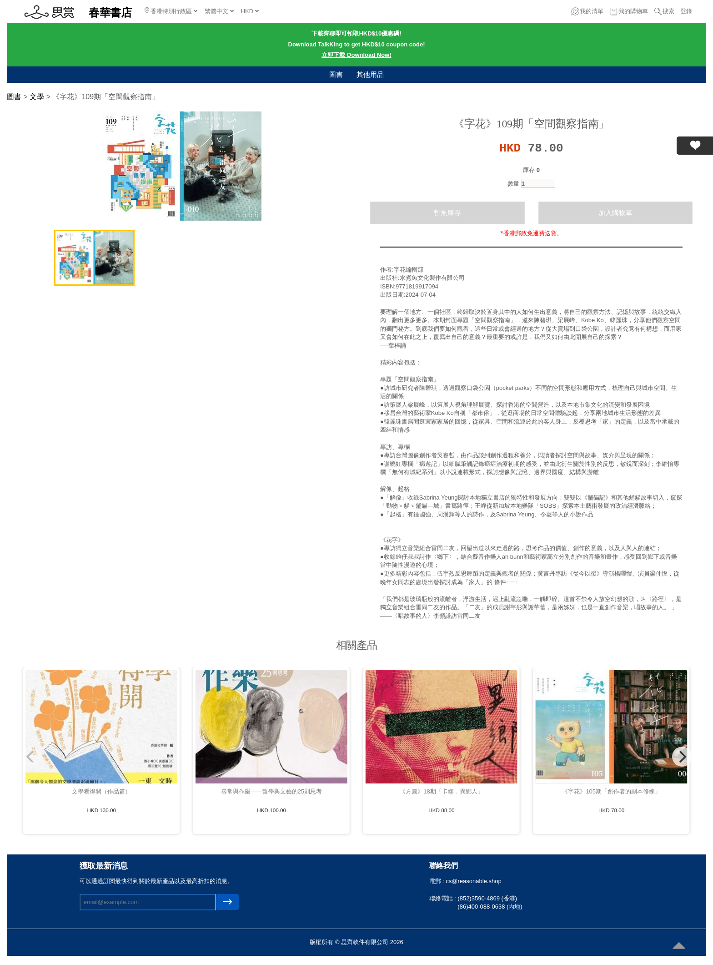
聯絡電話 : (443, 898)
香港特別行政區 (171, 11)
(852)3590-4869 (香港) (487, 898)
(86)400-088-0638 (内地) (489, 906)
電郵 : (437, 881)
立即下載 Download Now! (356, 54)
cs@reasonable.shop (473, 881)
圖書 (336, 74)
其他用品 (370, 74)
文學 (37, 97)
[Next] (682, 757)
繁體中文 (219, 11)
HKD (250, 11)
